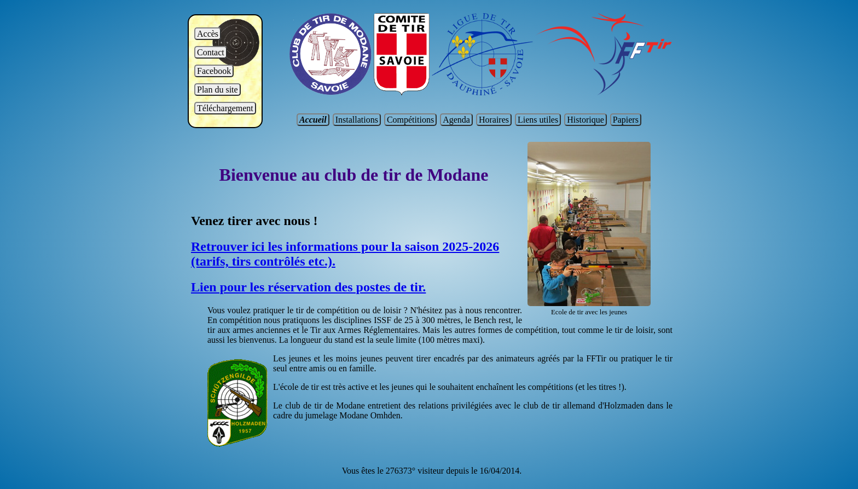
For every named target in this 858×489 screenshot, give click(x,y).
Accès (207, 33)
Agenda (456, 119)
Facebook (214, 71)
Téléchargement (225, 108)
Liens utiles (538, 119)
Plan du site (217, 89)
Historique (585, 119)
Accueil (313, 119)
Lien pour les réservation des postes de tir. (308, 287)
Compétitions (410, 119)
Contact (210, 52)
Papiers (626, 119)
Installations (356, 119)
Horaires (494, 119)
